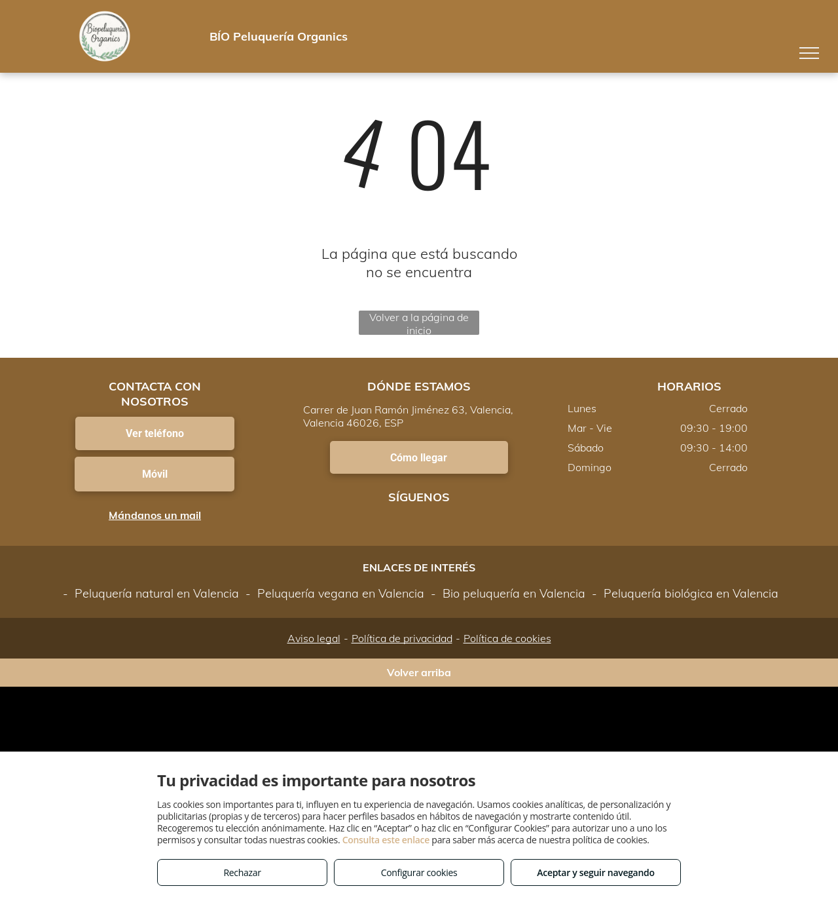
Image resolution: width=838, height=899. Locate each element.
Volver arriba (419, 672)
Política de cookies (507, 638)
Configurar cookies (419, 872)
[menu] (809, 53)
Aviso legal (313, 638)
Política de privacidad (402, 638)
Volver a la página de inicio (419, 323)
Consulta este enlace (385, 839)
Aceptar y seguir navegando (595, 872)
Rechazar (242, 872)
